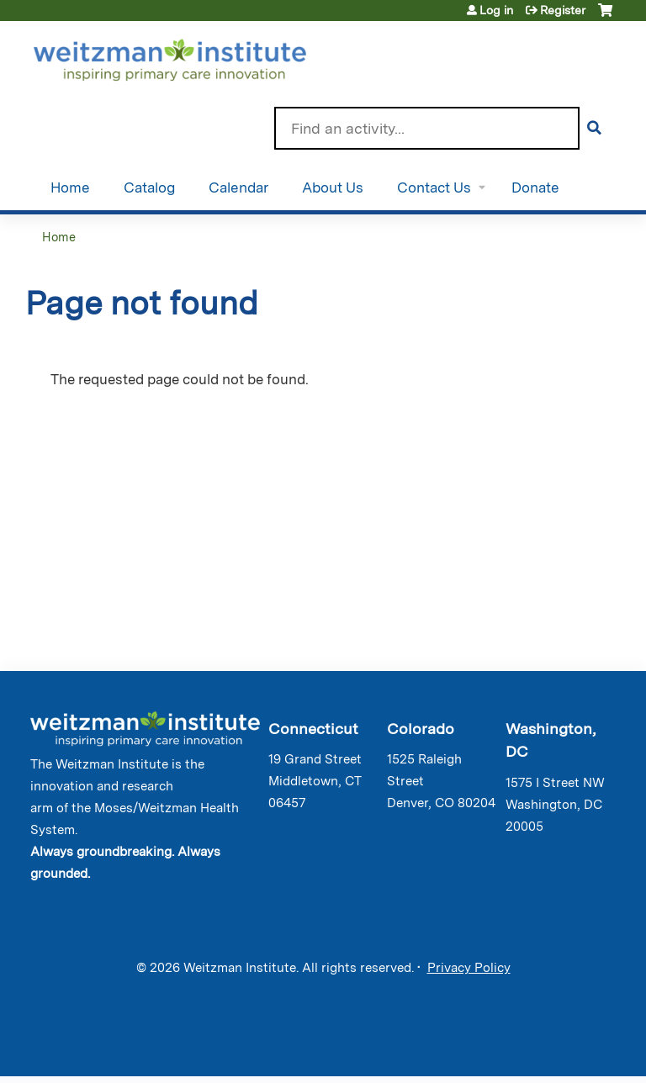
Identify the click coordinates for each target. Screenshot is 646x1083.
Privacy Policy (469, 967)
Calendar (238, 187)
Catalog (149, 187)
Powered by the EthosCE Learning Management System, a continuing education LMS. (561, 1049)
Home (70, 187)
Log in (496, 10)
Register (562, 10)
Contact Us (434, 187)
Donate (535, 187)
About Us (332, 187)
